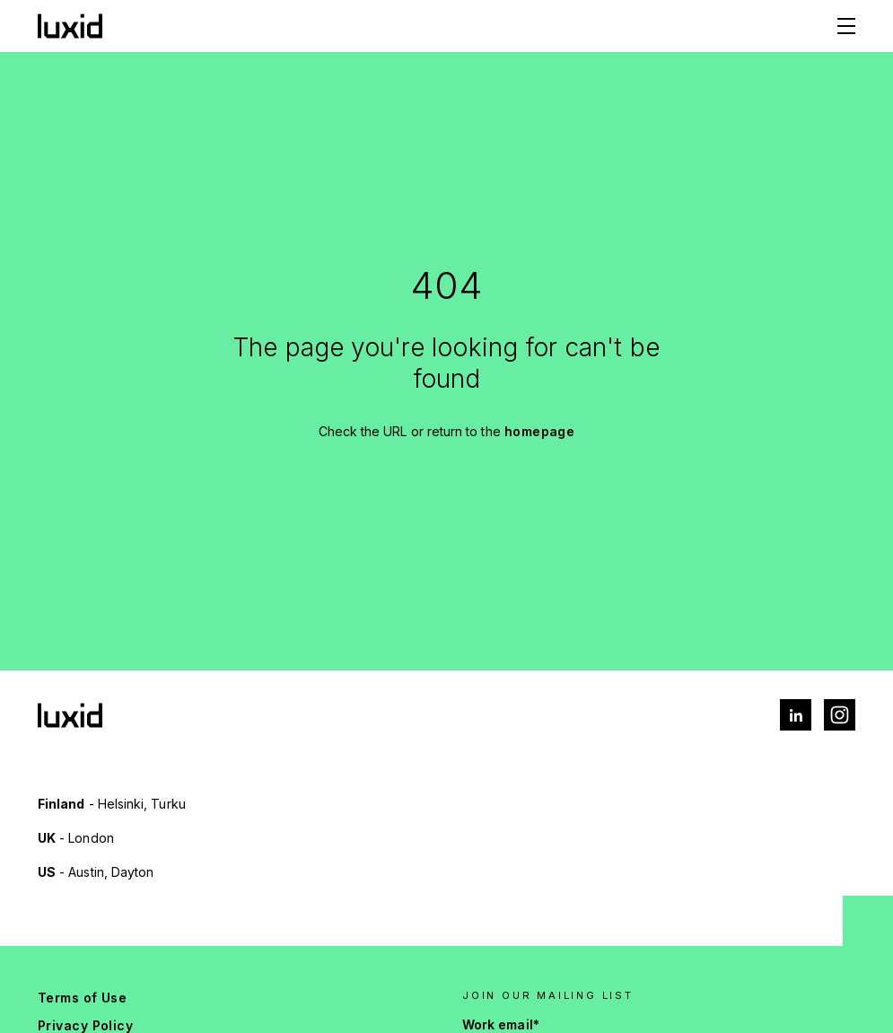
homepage (539, 431)
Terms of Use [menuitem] (82, 997)
